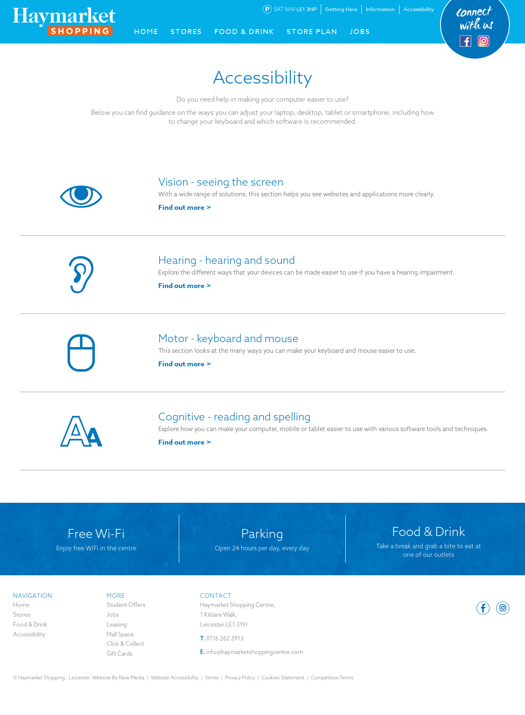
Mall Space (120, 634)
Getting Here (341, 9)
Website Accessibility (175, 677)
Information (380, 9)
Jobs (360, 32)
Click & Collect (125, 643)
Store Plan (312, 32)
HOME (146, 32)
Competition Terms (332, 677)
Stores (21, 614)
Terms (212, 677)
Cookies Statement (283, 677)
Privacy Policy (240, 677)
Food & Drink (30, 624)
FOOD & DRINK (244, 32)
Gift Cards (119, 653)
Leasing (117, 624)
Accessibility (419, 9)
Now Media (131, 677)
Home (21, 604)
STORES (186, 32)
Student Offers (126, 604)
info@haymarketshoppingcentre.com (254, 652)
